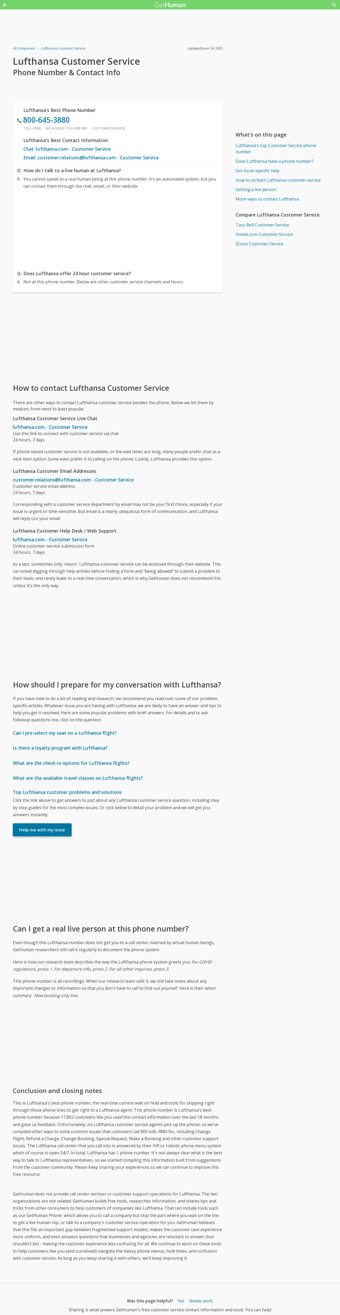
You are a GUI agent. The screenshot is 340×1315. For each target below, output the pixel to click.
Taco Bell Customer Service (262, 225)
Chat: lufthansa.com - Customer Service (67, 149)
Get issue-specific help (257, 171)
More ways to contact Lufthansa (267, 199)
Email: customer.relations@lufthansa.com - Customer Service (91, 157)
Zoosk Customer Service (259, 244)
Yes (181, 1301)
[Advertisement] (118, 228)
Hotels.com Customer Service (264, 234)
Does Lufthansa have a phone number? (275, 161)
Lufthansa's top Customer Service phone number (276, 149)
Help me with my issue (42, 830)
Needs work (201, 1301)
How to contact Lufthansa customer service (278, 180)
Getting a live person (256, 189)
